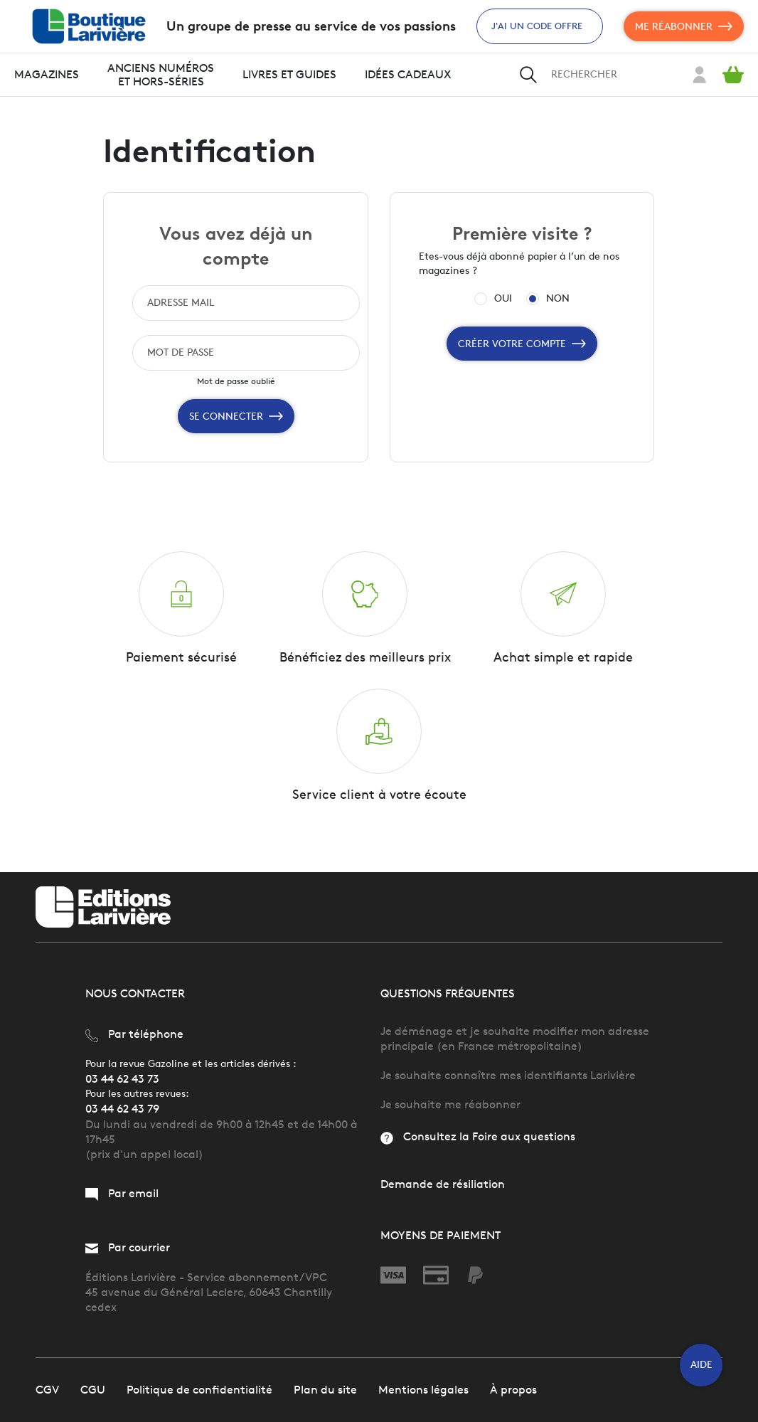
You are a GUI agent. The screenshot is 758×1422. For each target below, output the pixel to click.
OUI (503, 299)
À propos (513, 1389)
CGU (92, 1389)
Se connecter (236, 416)
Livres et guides (289, 74)
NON (558, 299)
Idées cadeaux (408, 74)
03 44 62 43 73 (122, 1079)
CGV (47, 1389)
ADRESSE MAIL (180, 303)
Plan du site (325, 1389)
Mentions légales (423, 1389)
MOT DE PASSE (180, 352)
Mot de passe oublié (236, 381)
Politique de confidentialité (199, 1389)
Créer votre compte (522, 343)
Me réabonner (683, 26)
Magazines (46, 74)
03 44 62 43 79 (122, 1108)
